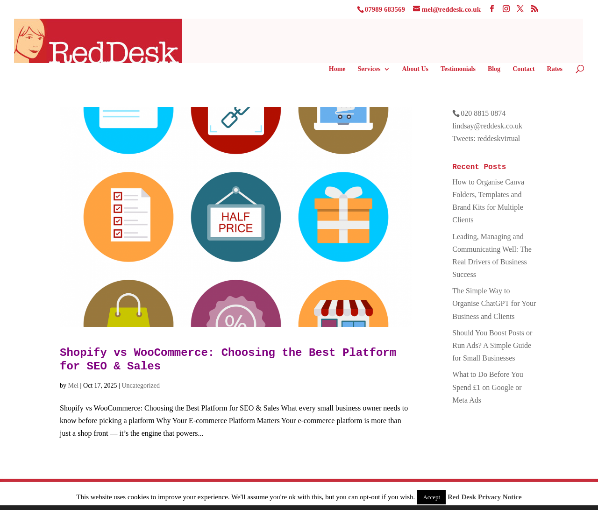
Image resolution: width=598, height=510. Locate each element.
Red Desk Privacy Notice (485, 497)
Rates (554, 69)
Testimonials (458, 69)
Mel (73, 385)
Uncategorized (140, 385)
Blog (494, 69)
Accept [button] (431, 497)
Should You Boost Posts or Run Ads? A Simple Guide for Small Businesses (492, 345)
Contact (523, 69)
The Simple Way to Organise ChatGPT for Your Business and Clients (494, 303)
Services (369, 69)
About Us (415, 69)
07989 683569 (385, 9)
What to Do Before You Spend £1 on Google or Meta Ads (487, 387)
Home (337, 69)
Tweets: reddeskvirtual (486, 138)
